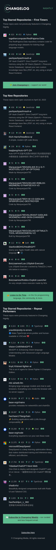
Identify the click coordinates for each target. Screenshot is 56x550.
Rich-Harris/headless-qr (20, 136)
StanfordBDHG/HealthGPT (22, 246)
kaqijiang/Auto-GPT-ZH (20, 150)
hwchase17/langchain (19, 416)
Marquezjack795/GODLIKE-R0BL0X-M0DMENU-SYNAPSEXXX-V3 (27, 184)
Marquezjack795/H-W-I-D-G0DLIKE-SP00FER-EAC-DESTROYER (27, 200)
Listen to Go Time (18, 295)
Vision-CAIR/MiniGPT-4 (20, 346)
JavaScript (28, 54)
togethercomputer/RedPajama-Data (26, 38)
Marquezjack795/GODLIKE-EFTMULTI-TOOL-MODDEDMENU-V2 (28, 231)
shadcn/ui (13, 485)
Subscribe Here (28, 532)
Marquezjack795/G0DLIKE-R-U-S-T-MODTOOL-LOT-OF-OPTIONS (27, 168)
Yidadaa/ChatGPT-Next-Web (23, 466)
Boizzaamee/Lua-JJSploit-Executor (26, 263)
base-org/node (16, 432)
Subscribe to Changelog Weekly (23, 517)
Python (27, 35)
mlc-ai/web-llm (16, 383)
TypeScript (37, 326)
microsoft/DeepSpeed (19, 446)
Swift (25, 243)
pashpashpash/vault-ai (20, 58)
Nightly (48, 8)
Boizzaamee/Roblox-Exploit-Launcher (27, 280)
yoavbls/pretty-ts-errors (20, 330)
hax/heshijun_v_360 (19, 502)
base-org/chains (17, 402)
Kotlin (35, 398)
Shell (35, 429)
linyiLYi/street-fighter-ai (20, 366)
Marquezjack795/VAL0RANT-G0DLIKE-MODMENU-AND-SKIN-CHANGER (28, 216)
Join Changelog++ (21, 85)
